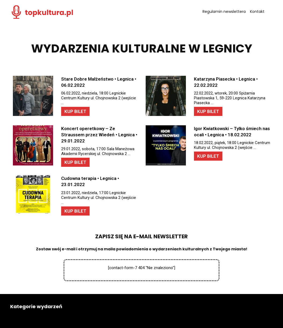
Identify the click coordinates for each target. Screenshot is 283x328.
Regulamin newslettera (224, 11)
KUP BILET (75, 111)
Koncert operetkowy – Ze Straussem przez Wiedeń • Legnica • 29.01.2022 (99, 135)
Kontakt (257, 11)
